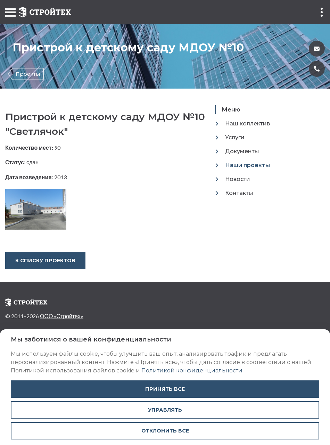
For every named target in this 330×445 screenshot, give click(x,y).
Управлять (165, 410)
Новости (237, 179)
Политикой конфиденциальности (191, 370)
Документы (242, 151)
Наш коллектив (247, 123)
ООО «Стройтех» (61, 316)
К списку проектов (45, 260)
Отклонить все (165, 431)
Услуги (235, 137)
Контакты (239, 193)
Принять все (165, 389)
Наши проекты (247, 165)
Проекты (28, 74)
